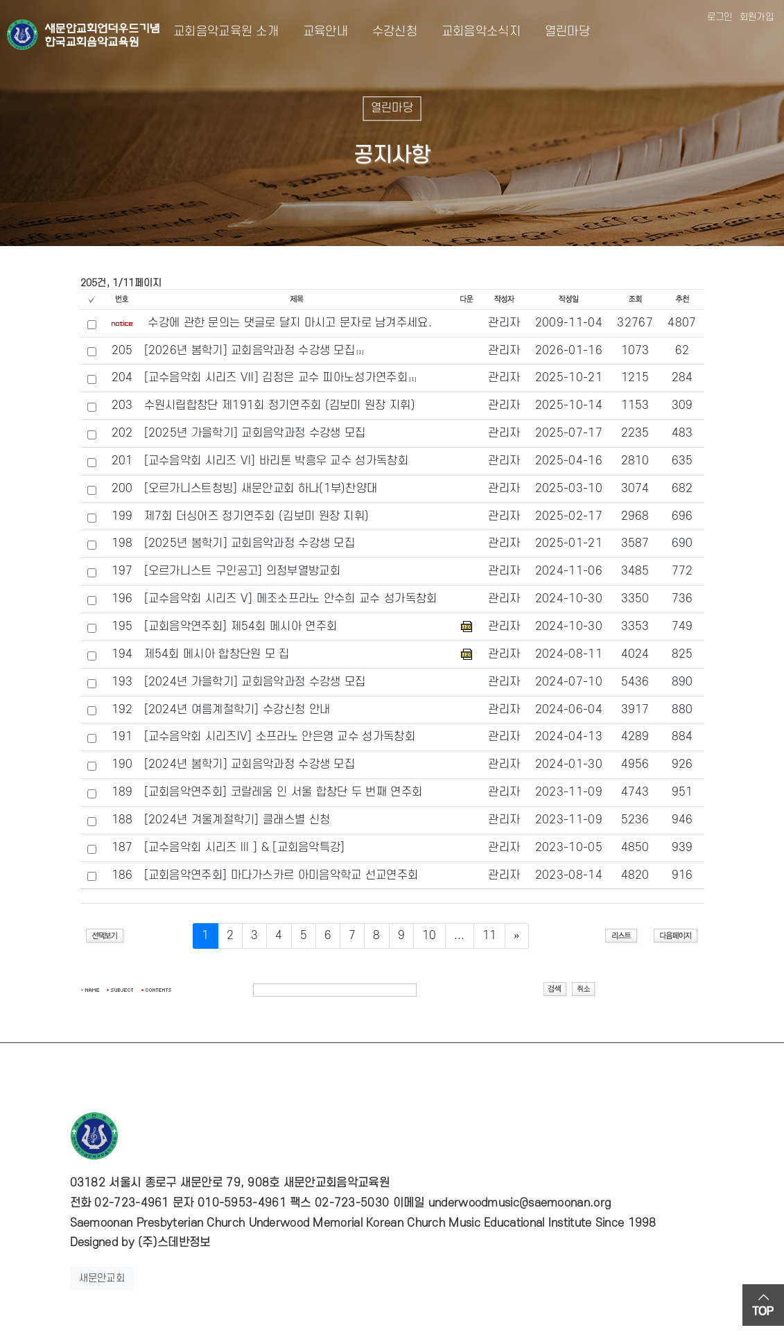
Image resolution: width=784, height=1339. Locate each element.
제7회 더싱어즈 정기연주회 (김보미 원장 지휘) (256, 516)
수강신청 (383, 31)
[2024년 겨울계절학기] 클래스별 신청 (237, 820)
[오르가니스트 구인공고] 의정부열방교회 (242, 571)
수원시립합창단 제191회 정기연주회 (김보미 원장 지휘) (279, 405)
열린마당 (556, 31)
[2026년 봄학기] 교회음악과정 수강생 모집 (250, 350)
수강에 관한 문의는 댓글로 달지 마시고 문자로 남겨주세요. (290, 323)
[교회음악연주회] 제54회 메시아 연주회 (241, 626)
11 (489, 935)
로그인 (720, 17)
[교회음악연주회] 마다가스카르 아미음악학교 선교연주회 (281, 875)
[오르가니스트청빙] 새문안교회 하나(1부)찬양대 (261, 488)
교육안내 (314, 31)
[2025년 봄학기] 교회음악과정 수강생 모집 (250, 543)
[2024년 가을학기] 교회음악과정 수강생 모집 (255, 682)
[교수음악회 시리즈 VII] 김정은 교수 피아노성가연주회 (276, 377)
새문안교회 (102, 1278)
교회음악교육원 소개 (226, 31)
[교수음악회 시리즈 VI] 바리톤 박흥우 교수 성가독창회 (276, 461)
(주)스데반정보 (174, 1242)
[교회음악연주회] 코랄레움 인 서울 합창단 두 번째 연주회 (283, 792)
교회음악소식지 (470, 31)
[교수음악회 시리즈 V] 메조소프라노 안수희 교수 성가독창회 (290, 599)
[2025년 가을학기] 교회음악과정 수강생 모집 (255, 433)
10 (429, 935)
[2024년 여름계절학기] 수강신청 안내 (237, 709)
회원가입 (757, 17)
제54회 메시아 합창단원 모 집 (217, 654)
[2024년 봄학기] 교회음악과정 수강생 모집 (250, 764)
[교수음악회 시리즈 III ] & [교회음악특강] (244, 847)
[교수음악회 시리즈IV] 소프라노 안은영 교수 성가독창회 (279, 736)
